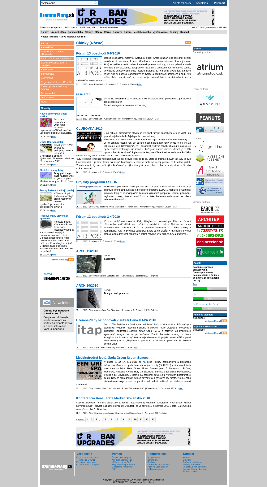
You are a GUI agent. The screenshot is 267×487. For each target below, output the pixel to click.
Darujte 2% (153, 460)
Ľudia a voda (47, 97)
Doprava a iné (48, 93)
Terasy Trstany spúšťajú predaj (57, 190)
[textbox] (68, 3)
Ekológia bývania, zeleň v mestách (54, 64)
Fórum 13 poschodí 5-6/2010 (98, 53)
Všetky (44, 43)
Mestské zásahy (142, 32)
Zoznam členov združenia (195, 469)
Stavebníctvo (47, 73)
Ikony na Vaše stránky (158, 467)
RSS (71, 260)
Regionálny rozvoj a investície (56, 58)
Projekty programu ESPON (96, 182)
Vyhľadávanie (160, 32)
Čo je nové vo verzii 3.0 (87, 457)
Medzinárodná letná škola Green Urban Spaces (112, 357)
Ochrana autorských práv (88, 464)
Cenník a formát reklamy (159, 464)
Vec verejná (47, 78)
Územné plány (58, 32)
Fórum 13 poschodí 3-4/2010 (98, 217)
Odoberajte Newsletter (122, 467)
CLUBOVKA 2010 (89, 128)
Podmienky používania (86, 462)
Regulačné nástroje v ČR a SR (56, 82)
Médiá (44, 101)
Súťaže (127, 32)
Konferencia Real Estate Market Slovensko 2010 (113, 398)
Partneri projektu (190, 471)
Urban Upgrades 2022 (51, 142)
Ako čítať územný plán (122, 460)
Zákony (89, 32)
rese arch (83, 94)
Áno (195, 284)
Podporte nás (154, 457)
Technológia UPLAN (85, 460)
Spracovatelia (75, 32)
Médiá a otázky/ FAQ (121, 462)
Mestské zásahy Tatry (51, 170)
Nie (194, 294)
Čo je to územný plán (121, 457)
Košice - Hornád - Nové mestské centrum (63, 36)
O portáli (187, 460)
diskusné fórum (212, 321)
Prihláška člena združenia (195, 467)
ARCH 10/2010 (87, 285)
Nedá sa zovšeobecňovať (206, 304)
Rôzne (107, 32)
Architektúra (47, 47)
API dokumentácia (156, 469)
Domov (45, 32)
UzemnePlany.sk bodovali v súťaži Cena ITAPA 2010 (116, 320)
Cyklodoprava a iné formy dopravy (54, 87)
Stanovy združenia (191, 464)
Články (98, 32)
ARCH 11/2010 (87, 251)
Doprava (117, 32)
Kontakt (184, 32)
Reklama (152, 462)
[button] (87, 419)
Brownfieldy (47, 69)
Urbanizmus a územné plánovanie (52, 53)
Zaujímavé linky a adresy (123, 464)
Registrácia (202, 3)
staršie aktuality (59, 260)
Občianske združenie (192, 462)
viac (54, 137)
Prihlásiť (219, 3)
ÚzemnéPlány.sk (57, 16)
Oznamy (174, 32)
